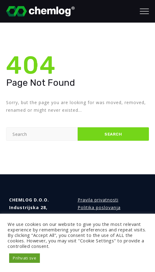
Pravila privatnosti (98, 200)
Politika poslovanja (99, 207)
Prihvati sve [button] (24, 258)
